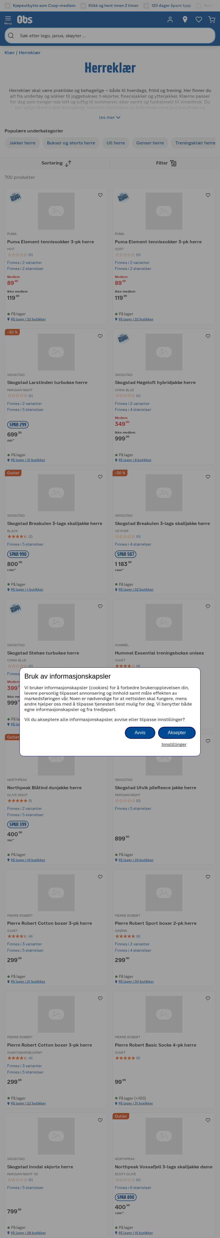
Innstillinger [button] (174, 744)
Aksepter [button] (177, 732)
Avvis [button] (140, 732)
